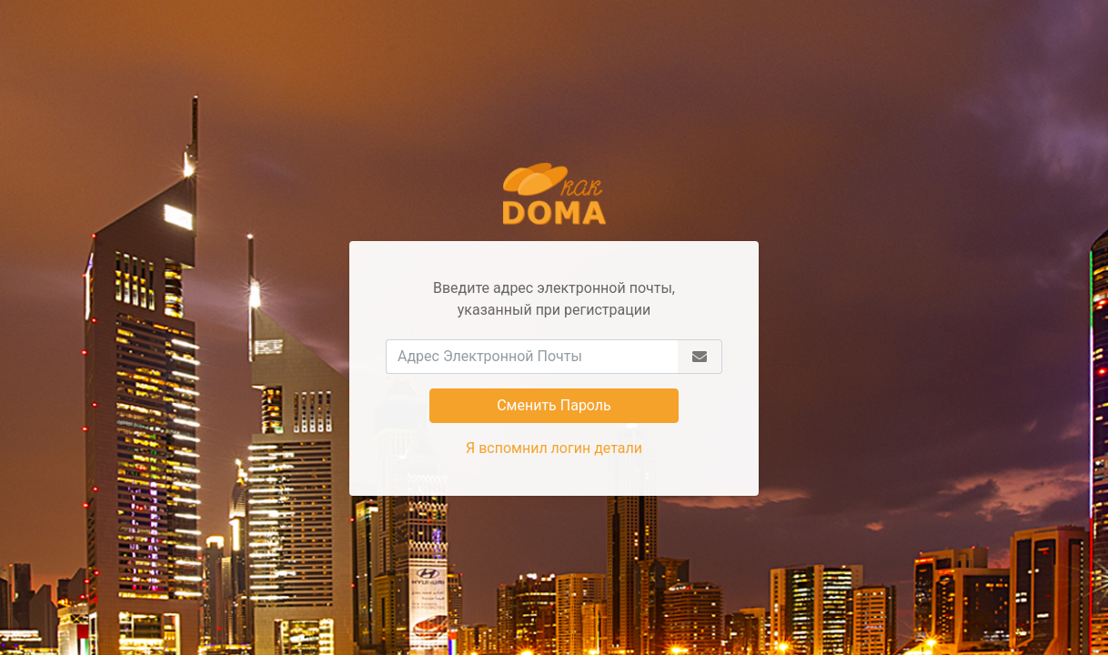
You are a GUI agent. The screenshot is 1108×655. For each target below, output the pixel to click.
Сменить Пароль (554, 405)
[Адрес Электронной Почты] (532, 356)
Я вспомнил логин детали (554, 448)
